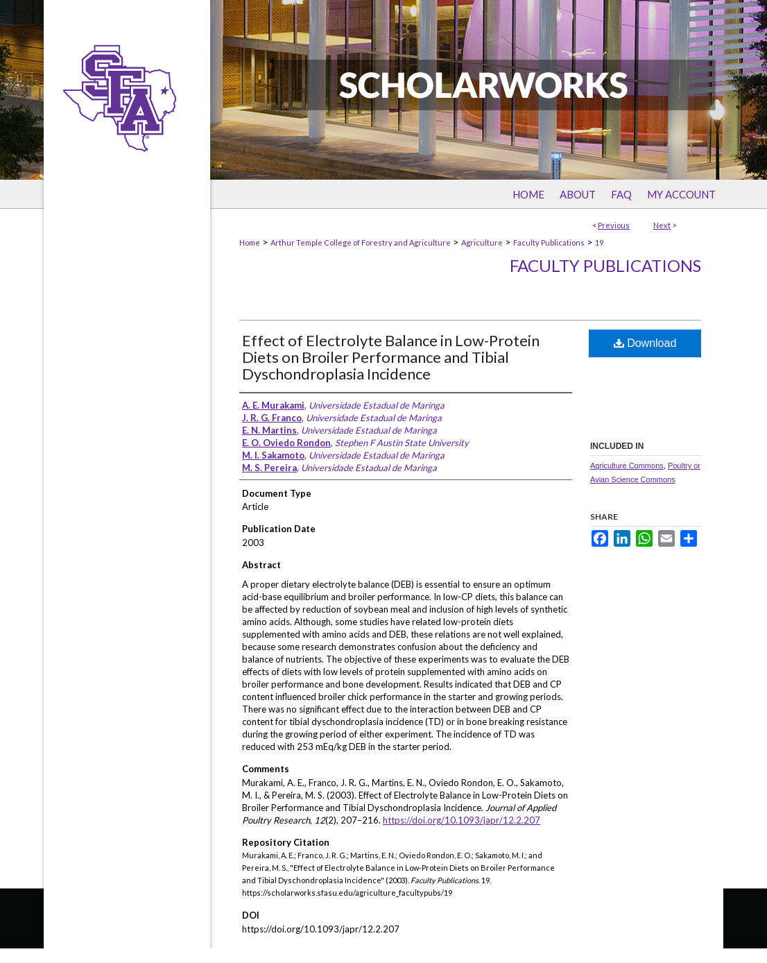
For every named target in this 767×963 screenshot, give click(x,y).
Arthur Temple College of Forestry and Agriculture (360, 242)
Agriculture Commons (627, 465)
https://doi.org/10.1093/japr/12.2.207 (461, 820)
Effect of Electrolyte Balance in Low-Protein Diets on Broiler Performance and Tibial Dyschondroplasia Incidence (391, 357)
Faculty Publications (549, 242)
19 (599, 242)
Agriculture (482, 242)
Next (662, 225)
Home (249, 242)
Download (645, 343)
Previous (614, 225)
